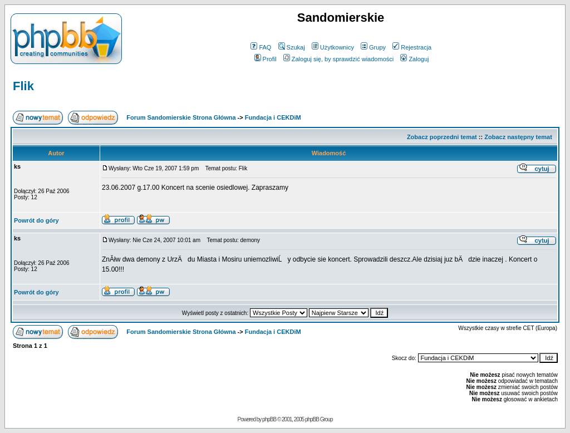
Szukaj (291, 47)
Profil (265, 59)
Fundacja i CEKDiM (273, 117)
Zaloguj (414, 59)
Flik (23, 86)
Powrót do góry (36, 220)
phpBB (269, 419)
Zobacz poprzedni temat (442, 137)
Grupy (373, 47)
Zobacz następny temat (518, 137)
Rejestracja (411, 47)
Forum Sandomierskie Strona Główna (180, 117)
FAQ (260, 47)
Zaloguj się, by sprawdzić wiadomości (338, 59)
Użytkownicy (333, 47)
